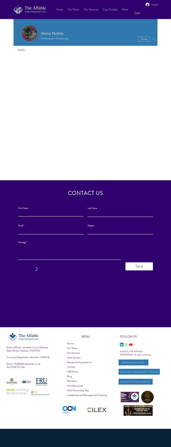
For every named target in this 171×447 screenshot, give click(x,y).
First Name (23, 208)
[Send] (139, 266)
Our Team (72, 348)
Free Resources (75, 385)
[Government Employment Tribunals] (139, 372)
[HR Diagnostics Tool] (133, 362)
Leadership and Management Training (87, 395)
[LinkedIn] (122, 344)
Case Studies (74, 357)
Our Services (73, 352)
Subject (91, 226)
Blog (69, 376)
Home (70, 343)
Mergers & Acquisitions (79, 362)
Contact (71, 367)
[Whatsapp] (126, 344)
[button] (140, 13)
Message (22, 242)
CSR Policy (72, 371)
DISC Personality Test (78, 390)
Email (20, 226)
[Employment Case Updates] (136, 382)
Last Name (92, 208)
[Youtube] (131, 344)
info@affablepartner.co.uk (26, 363)
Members (72, 381)
